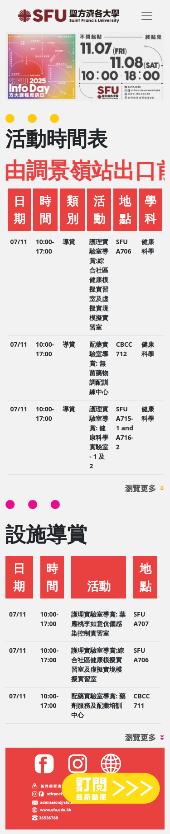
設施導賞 (46, 533)
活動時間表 (56, 138)
